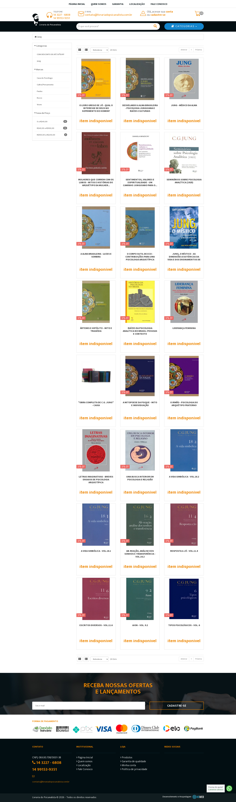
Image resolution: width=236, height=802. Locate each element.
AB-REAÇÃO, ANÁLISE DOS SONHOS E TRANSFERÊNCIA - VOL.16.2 (139, 553)
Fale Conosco (159, 4)
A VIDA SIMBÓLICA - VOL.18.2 (184, 476)
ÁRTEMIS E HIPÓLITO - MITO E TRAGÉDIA (96, 329)
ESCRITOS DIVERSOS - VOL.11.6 (96, 625)
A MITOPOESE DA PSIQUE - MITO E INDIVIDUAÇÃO (140, 404)
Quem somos (98, 4)
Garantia (117, 4)
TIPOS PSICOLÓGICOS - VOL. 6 (184, 625)
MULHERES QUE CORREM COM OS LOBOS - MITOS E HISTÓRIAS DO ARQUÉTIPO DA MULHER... (96, 182)
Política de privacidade (133, 770)
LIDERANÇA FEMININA (184, 328)
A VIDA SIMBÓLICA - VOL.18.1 (96, 550)
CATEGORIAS (184, 26)
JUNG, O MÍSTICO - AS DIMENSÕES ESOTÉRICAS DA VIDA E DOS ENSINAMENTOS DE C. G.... (184, 258)
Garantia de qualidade (133, 762)
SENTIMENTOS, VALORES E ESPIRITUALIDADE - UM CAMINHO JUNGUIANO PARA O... (140, 182)
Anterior (184, 49)
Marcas (39, 69)
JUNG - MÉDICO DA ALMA (184, 105)
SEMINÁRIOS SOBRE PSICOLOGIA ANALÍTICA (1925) (184, 181)
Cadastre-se (176, 705)
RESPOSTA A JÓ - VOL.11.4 (184, 550)
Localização (137, 4)
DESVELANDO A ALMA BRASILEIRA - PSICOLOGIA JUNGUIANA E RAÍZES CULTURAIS (140, 108)
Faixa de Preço (43, 113)
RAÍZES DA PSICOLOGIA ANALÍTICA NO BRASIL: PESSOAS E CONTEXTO (140, 330)
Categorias (41, 46)
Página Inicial (84, 758)
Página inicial (77, 4)
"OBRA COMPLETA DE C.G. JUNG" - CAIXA (96, 404)
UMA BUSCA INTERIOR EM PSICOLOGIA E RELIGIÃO (140, 478)
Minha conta (128, 766)
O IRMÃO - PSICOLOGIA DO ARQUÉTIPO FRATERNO (184, 404)
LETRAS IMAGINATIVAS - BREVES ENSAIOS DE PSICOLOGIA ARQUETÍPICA (96, 479)
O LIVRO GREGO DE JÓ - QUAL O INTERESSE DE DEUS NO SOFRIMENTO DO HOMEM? (96, 108)
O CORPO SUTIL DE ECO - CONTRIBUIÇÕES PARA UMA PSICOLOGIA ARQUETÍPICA (140, 256)
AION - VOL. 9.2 (140, 625)
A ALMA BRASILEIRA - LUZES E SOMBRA (96, 255)
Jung (40, 37)
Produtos (126, 758)
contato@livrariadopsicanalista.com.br (108, 14)
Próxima (198, 49)
